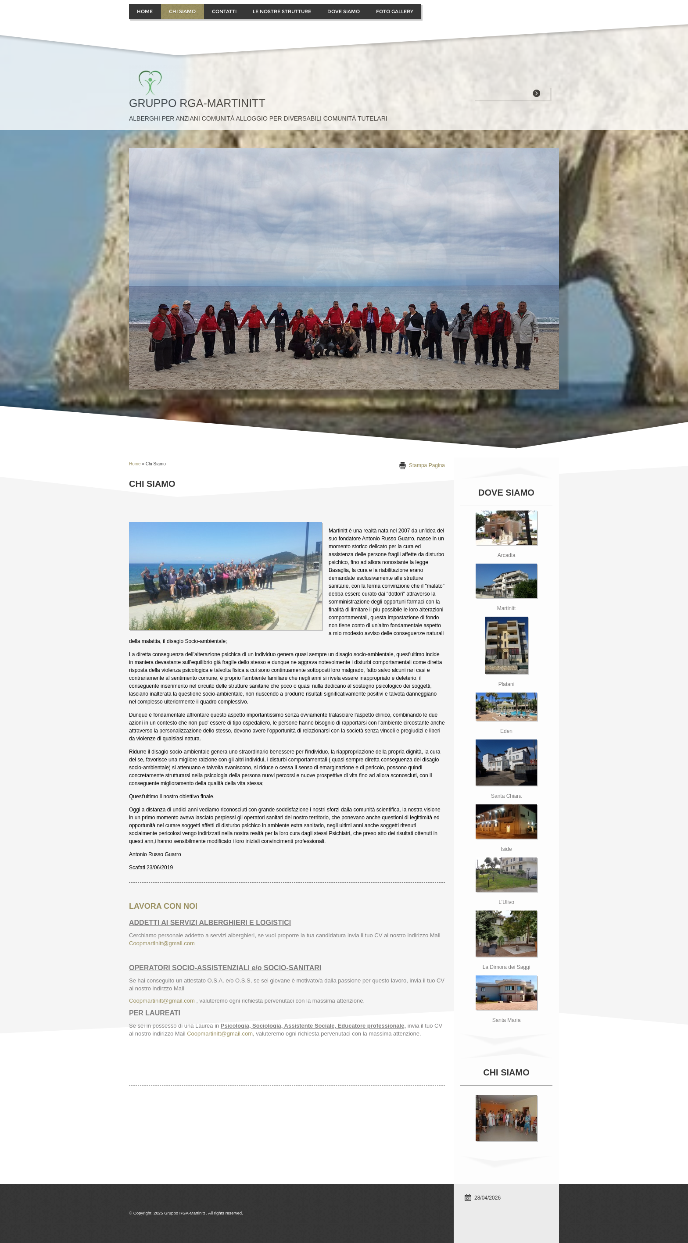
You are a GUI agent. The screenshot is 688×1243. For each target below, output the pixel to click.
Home (145, 11)
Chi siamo (182, 11)
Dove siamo (343, 11)
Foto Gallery (394, 11)
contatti (224, 11)
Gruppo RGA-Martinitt (197, 103)
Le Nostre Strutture (282, 11)
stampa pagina (427, 465)
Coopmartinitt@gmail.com (162, 943)
